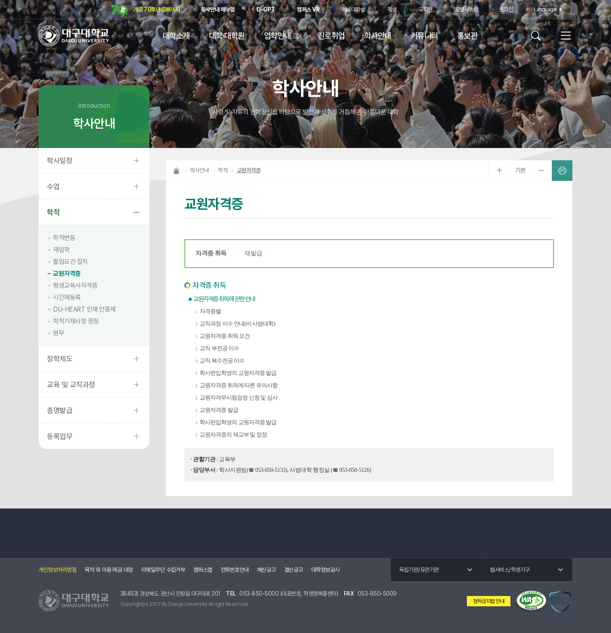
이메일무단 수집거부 (163, 569)
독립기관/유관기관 (419, 569)
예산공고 (266, 569)
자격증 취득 (211, 253)
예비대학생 (353, 9)
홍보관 (467, 36)
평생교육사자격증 (75, 285)
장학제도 (59, 358)
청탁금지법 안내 (488, 601)
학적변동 (64, 238)
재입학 (61, 250)
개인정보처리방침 (57, 569)
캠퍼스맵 (202, 569)
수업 (53, 186)
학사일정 (59, 160)
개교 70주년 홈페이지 (145, 10)
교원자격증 (67, 273)
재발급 (253, 253)
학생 (392, 9)
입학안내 (277, 36)
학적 (53, 212)
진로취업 (331, 36)
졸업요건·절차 (70, 262)
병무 (58, 333)
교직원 (425, 9)
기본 (520, 170)
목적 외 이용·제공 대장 (109, 569)
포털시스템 (466, 9)
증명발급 (59, 410)
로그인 (506, 9)
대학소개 (176, 36)
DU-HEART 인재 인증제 (84, 309)
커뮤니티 (424, 36)
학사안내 (377, 36)
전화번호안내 (235, 569)
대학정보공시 (325, 569)
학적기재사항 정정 (76, 321)
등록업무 (59, 436)
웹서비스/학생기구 (510, 569)
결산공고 (293, 569)
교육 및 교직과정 (71, 384)
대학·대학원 (227, 36)
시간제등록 (67, 297)
